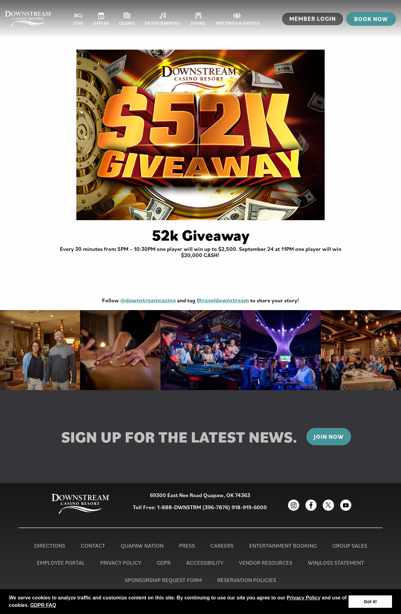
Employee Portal (61, 562)
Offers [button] (101, 19)
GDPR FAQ (43, 605)
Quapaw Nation (142, 545)
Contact (93, 545)
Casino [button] (127, 19)
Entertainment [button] (163, 19)
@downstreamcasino (148, 300)
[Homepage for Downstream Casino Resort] (28, 19)
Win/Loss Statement (336, 562)
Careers (222, 545)
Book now (371, 19)
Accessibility (204, 562)
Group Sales (349, 545)
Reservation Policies (246, 580)
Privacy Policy (304, 597)
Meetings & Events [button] (238, 19)
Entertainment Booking (283, 545)
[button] (58, 606)
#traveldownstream (222, 300)
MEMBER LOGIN (312, 18)
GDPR (164, 562)
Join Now (329, 436)
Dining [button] (198, 19)
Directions (49, 545)
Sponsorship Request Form (163, 580)
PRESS (187, 545)
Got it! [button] (370, 601)
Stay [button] (78, 19)
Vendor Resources (265, 562)
